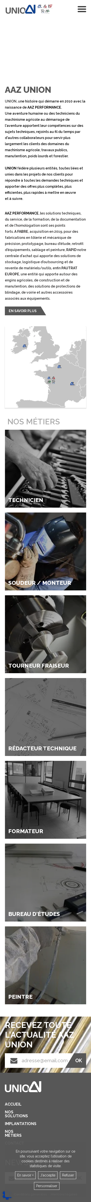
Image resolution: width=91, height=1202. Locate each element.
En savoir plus (23, 311)
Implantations (11, 1124)
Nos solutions (11, 1114)
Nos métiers (11, 1133)
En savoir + (25, 1175)
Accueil (11, 1104)
